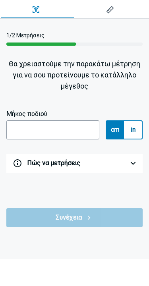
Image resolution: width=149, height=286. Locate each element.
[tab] (37, 9)
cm (115, 129)
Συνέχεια (74, 218)
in (132, 129)
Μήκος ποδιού (26, 114)
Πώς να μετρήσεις (53, 163)
